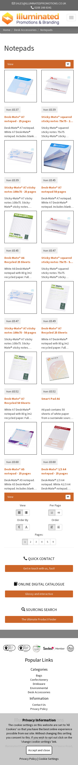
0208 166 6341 (41, 7)
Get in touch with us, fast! (39, 568)
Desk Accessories (25, 30)
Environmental (39, 688)
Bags (39, 675)
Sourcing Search (39, 609)
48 (58, 512)
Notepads (46, 30)
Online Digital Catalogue (39, 584)
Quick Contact (39, 558)
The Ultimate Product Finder (39, 619)
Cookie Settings (49, 759)
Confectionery (39, 680)
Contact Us (39, 705)
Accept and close (39, 750)
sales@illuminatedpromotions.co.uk (39, 3)
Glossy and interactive (39, 594)
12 (52, 512)
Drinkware (39, 684)
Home (6, 30)
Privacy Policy (39, 709)
